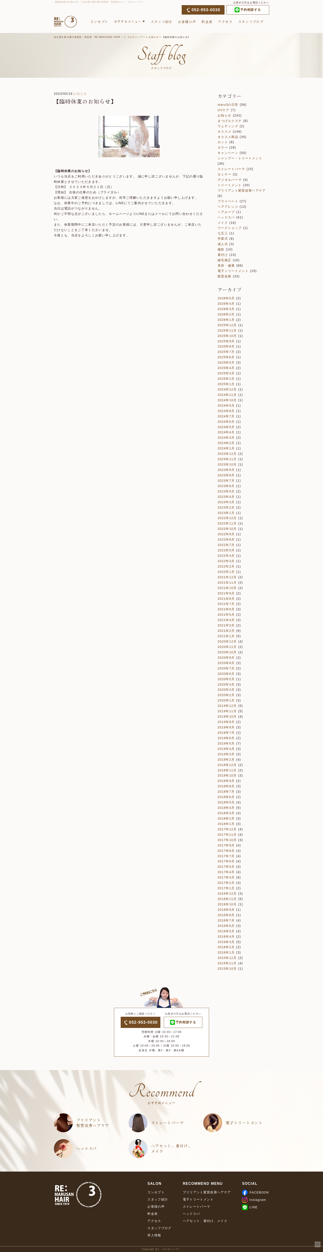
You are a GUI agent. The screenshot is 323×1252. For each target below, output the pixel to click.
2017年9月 (226, 845)
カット (223, 142)
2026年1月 (226, 320)
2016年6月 (226, 926)
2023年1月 (226, 513)
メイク (223, 222)
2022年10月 (227, 529)
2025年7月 (226, 352)
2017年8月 (226, 851)
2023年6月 (226, 486)
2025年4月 (226, 368)
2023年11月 (227, 459)
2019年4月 (226, 749)
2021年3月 (226, 625)
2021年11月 (227, 582)
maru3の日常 (228, 104)
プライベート (228, 201)
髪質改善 (224, 276)
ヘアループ (226, 212)
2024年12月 (227, 389)
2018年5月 (226, 802)
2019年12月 (227, 706)
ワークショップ (230, 228)
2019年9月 (226, 722)
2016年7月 (226, 920)
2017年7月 (226, 856)
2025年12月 (227, 325)
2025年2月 (226, 378)
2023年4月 (226, 497)
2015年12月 (227, 958)
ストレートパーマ (231, 169)
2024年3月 (226, 437)
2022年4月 (226, 555)
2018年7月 (226, 791)
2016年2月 (226, 947)
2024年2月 (226, 443)
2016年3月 (226, 942)
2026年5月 (226, 298)
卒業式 (223, 238)
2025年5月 (226, 362)
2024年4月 (226, 432)
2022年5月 (226, 550)
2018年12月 (227, 765)
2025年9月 (226, 341)
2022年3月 (226, 561)
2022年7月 (226, 545)
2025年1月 (226, 384)
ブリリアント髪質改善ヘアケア (242, 190)
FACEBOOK (255, 1192)
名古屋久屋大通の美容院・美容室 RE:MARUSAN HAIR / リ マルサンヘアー (99, 37)
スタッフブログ (251, 21)
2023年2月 (226, 507)
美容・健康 (226, 265)
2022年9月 (226, 534)
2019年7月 (226, 732)
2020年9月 (226, 657)
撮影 (221, 249)
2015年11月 (227, 963)
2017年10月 (227, 840)
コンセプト (99, 21)
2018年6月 (226, 797)
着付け (223, 255)
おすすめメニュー (128, 21)
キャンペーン (228, 153)
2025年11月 (227, 330)
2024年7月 (226, 416)
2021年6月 (226, 609)
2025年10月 (227, 336)
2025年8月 (226, 346)
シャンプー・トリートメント (240, 158)
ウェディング (228, 126)
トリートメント (230, 185)
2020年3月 (226, 689)
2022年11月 (227, 523)
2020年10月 (227, 652)
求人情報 (154, 1235)
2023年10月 (227, 464)
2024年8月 (226, 411)
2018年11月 (227, 770)
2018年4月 (226, 807)
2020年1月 (226, 700)
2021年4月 (226, 620)
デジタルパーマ (230, 179)
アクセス (225, 21)
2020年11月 (227, 647)
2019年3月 (226, 754)
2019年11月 (227, 711)
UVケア (223, 110)
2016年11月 (227, 899)
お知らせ (153, 37)
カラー (223, 147)
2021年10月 (227, 588)
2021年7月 (226, 604)
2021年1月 (226, 636)
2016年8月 (226, 915)
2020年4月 (226, 684)
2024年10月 (227, 400)
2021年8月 (226, 598)
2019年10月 (227, 716)
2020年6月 (226, 674)
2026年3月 (226, 309)
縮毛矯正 (224, 260)
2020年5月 (226, 679)
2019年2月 (226, 759)
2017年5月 (226, 866)
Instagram (254, 1200)
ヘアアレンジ (228, 206)
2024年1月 (226, 448)
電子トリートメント (233, 271)
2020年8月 (226, 663)
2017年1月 (226, 888)
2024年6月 (226, 421)
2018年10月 (227, 775)
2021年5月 (226, 614)
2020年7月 (226, 668)
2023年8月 (226, 475)
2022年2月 (226, 566)
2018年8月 (226, 786)
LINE (250, 1207)
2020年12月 (227, 641)
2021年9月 (226, 593)
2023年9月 (226, 470)
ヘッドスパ (226, 217)
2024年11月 (227, 395)
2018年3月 (226, 813)
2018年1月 (226, 824)
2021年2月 (226, 630)
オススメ (224, 131)
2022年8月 (226, 539)
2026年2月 (226, 314)
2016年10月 (227, 904)
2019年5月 (226, 743)
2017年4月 (226, 872)
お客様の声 (187, 21)
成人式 (223, 244)
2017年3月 (226, 877)
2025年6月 (226, 357)
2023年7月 (226, 480)
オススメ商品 (228, 137)
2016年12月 (227, 893)
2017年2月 (226, 883)
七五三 (223, 233)
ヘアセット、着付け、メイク (171, 1148)
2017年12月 (227, 829)
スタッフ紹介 (161, 21)
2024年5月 (226, 427)
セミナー (224, 174)
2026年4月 (226, 303)
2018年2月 (226, 818)
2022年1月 (226, 572)
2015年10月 (227, 968)
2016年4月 (226, 936)
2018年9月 (226, 781)
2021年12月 (227, 577)
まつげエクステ (230, 121)
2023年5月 (226, 491)
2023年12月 (227, 453)
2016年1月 (226, 952)
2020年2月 (226, 695)
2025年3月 (226, 373)
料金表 (206, 21)
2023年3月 (226, 502)
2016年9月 (226, 909)
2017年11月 (227, 834)
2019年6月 (226, 738)
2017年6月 (226, 861)
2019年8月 (226, 727)
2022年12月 (227, 518)
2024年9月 (226, 405)
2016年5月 (226, 931)
